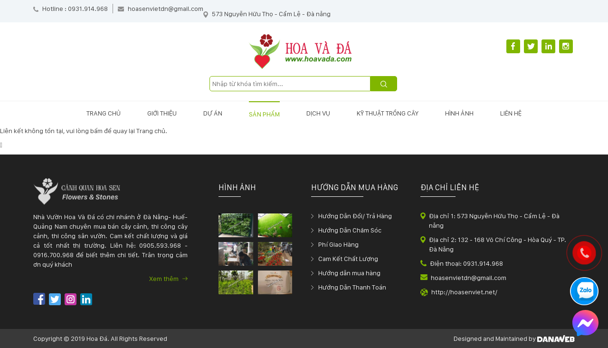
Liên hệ (511, 113)
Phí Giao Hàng (338, 244)
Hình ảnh (459, 113)
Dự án (212, 113)
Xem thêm (168, 278)
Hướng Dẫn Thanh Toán (352, 287)
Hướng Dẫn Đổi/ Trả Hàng (355, 216)
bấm (96, 131)
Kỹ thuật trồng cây (387, 113)
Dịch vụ (318, 113)
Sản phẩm (264, 114)
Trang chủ (103, 113)
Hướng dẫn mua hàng (349, 273)
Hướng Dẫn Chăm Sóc (349, 230)
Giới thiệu (162, 113)
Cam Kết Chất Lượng (348, 258)
